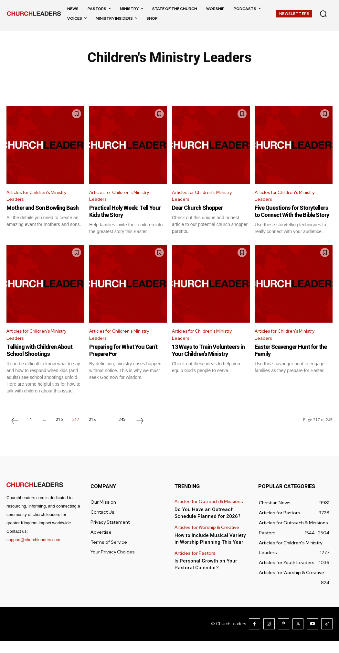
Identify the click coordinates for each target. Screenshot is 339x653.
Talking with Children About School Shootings (43, 363)
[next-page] (140, 434)
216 (59, 432)
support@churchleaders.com (33, 552)
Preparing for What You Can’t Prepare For (128, 363)
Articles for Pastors (194, 563)
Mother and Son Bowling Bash (39, 214)
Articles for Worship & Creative (205, 538)
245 (122, 432)
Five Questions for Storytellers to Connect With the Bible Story (293, 218)
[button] (323, 13)
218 (92, 432)
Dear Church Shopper (201, 210)
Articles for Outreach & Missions (207, 514)
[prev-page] (14, 434)
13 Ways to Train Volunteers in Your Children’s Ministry (210, 363)
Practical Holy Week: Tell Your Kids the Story (122, 214)
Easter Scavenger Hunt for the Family (291, 363)
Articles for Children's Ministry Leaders (41, 197)
